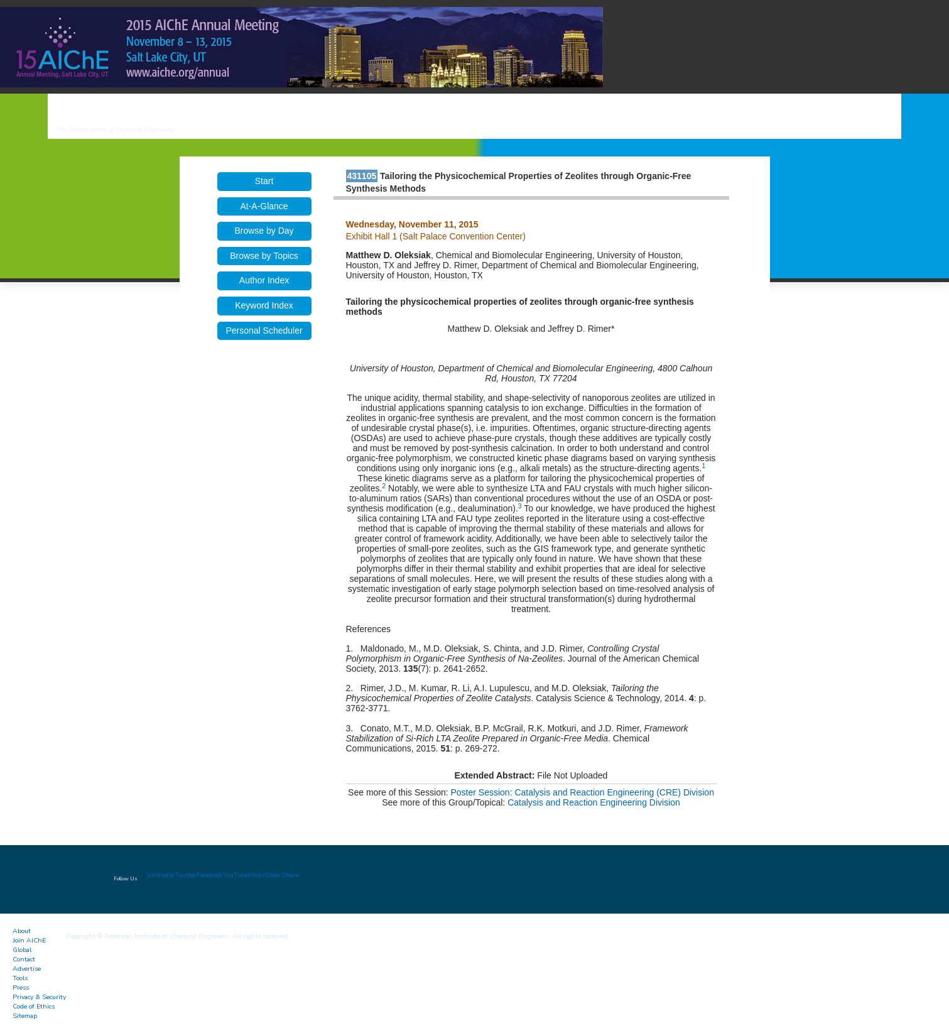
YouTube (235, 875)
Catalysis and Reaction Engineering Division (593, 802)
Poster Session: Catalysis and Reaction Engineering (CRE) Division (582, 792)
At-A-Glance (264, 206)
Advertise (27, 968)
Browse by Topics (264, 256)
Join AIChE (29, 940)
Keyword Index (264, 305)
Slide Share (281, 875)
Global (22, 949)
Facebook (210, 875)
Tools (20, 978)
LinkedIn (161, 875)
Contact (24, 959)
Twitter (186, 875)
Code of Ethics (34, 1006)
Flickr (256, 875)
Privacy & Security (39, 997)
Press (21, 987)
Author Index (264, 280)
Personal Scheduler (263, 330)
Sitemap (25, 1015)
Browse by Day (263, 231)
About (22, 931)
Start (264, 181)
